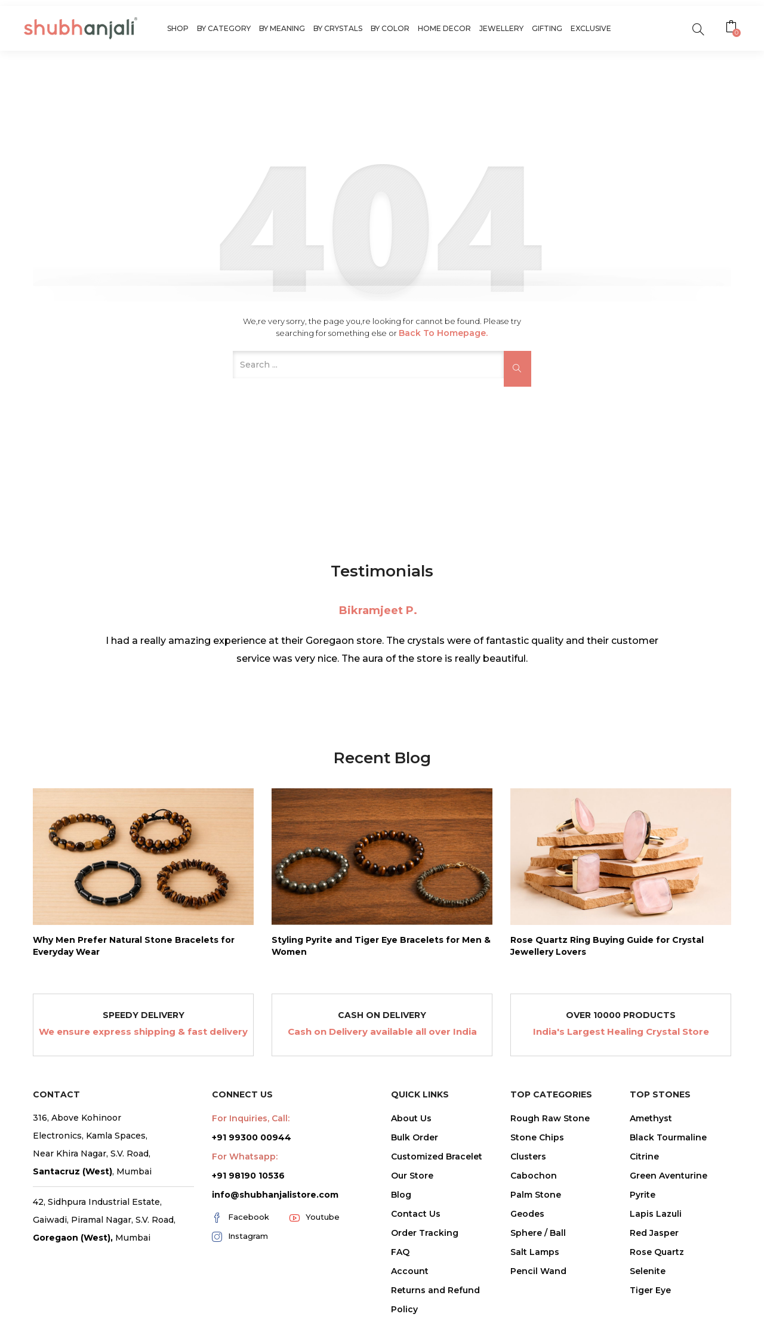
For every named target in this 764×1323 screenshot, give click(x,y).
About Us (411, 1118)
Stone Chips (537, 1137)
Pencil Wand (538, 1271)
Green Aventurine (668, 1175)
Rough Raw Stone (550, 1118)
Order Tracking (424, 1233)
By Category (224, 28)
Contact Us (415, 1213)
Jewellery (501, 28)
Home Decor (444, 28)
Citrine (644, 1156)
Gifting (547, 28)
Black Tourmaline (668, 1137)
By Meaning (282, 28)
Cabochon (533, 1175)
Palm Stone (535, 1194)
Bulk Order (414, 1137)
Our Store (412, 1175)
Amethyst (651, 1118)
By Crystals (337, 28)
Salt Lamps (534, 1252)
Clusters (528, 1156)
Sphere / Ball (538, 1233)
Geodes (527, 1213)
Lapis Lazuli (656, 1213)
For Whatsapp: (245, 1156)
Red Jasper (654, 1233)
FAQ (400, 1252)
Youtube (314, 1217)
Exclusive (591, 28)
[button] (732, 28)
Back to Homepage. (443, 333)
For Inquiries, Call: (250, 1118)
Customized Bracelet (436, 1156)
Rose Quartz (657, 1252)
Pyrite (642, 1194)
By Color (390, 28)
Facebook (240, 1217)
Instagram (240, 1236)
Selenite (648, 1271)
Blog (401, 1194)
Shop (178, 28)
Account (410, 1271)
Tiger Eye (650, 1290)
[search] (698, 28)
